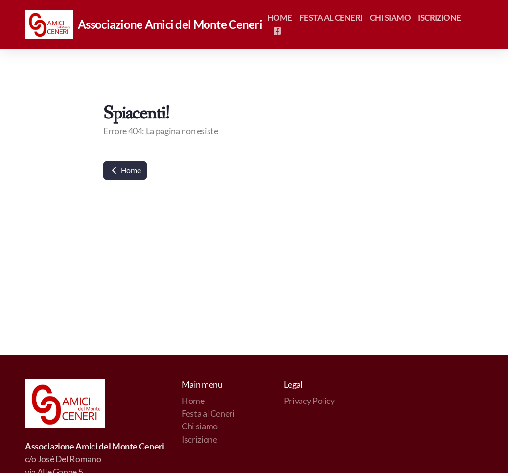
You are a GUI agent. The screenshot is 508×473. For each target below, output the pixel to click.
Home (125, 170)
